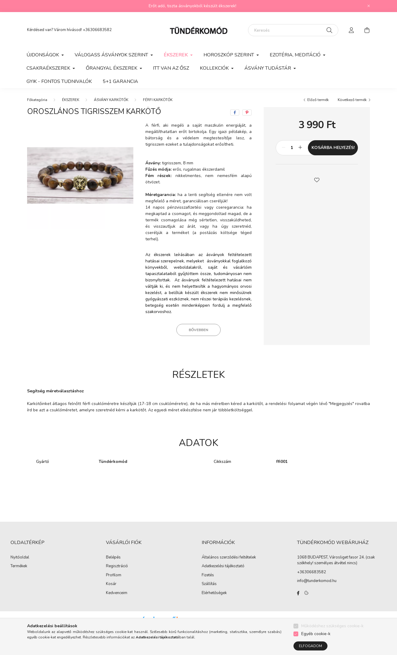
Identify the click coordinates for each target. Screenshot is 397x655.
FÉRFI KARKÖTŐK (157, 99)
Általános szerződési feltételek (229, 557)
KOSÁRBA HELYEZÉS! (333, 147)
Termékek (19, 566)
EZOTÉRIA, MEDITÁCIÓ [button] (296, 55)
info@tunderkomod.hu (317, 581)
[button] (317, 179)
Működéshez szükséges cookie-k (332, 626)
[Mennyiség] (292, 148)
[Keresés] (293, 30)
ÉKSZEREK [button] (176, 55)
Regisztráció (117, 566)
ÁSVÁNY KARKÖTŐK (111, 99)
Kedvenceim (116, 593)
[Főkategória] (37, 99)
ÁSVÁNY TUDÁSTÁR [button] (268, 68)
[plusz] (300, 147)
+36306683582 (97, 30)
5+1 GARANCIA (120, 81)
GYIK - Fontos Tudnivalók (59, 81)
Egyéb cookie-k (315, 634)
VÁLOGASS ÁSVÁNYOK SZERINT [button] (112, 55)
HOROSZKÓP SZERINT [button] (229, 55)
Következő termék (352, 99)
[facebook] (234, 112)
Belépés (113, 557)
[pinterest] (247, 112)
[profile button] (352, 30)
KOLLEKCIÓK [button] (215, 68)
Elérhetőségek (214, 593)
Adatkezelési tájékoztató (223, 566)
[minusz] (283, 147)
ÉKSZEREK (70, 99)
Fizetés (208, 575)
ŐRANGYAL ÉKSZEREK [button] (112, 68)
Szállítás (209, 584)
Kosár (111, 584)
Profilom (113, 575)
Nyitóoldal (20, 557)
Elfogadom (310, 646)
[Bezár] (368, 6)
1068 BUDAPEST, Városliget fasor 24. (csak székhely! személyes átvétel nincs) (336, 560)
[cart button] (367, 30)
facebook (298, 593)
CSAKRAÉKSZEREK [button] (48, 68)
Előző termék (318, 99)
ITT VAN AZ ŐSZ (171, 68)
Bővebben (198, 330)
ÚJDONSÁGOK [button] (43, 55)
